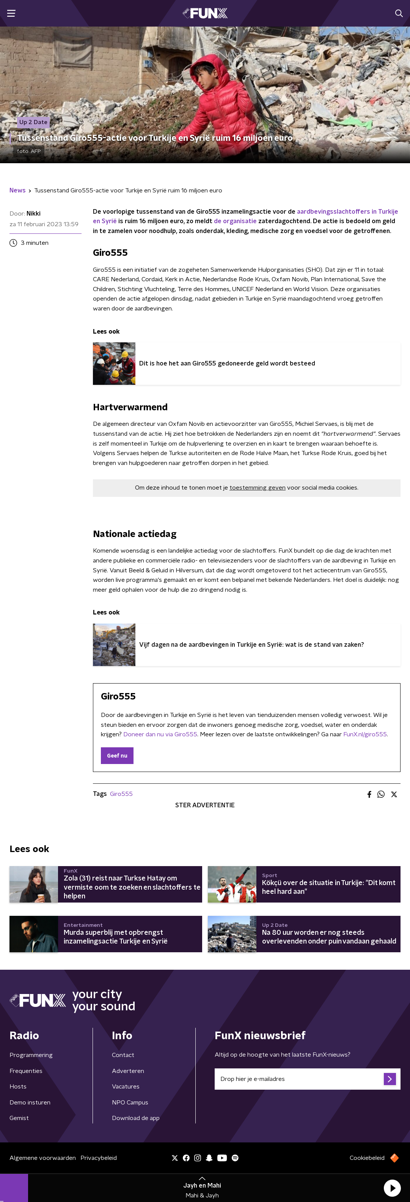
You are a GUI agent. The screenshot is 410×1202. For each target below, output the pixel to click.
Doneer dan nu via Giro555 (160, 734)
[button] (392, 1188)
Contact (123, 1055)
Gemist (19, 1118)
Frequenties (25, 1071)
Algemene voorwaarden (42, 1158)
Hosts (18, 1087)
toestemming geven (257, 488)
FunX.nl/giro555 (365, 734)
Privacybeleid (98, 1158)
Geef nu (117, 756)
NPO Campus (130, 1103)
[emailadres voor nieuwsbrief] (308, 1079)
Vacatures (126, 1087)
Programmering (31, 1055)
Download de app (136, 1118)
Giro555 (121, 794)
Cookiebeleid (367, 1158)
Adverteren (128, 1071)
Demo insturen (29, 1103)
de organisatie (235, 221)
